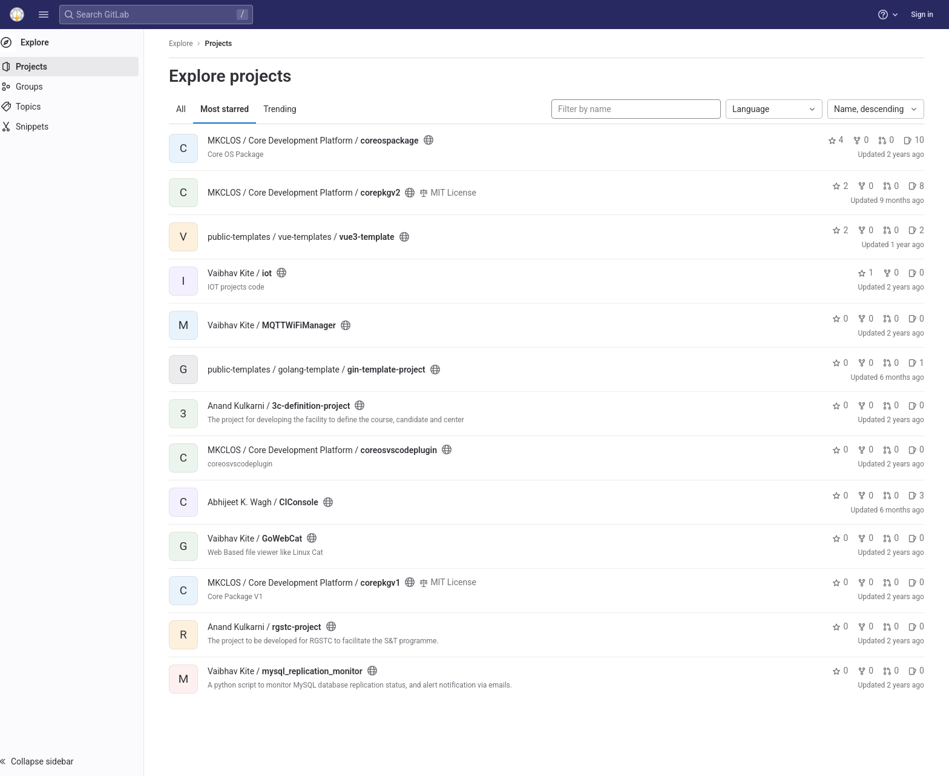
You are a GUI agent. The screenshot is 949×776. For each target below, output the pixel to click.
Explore (186, 43)
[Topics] (77, 106)
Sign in (922, 14)
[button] (43, 14)
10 (919, 140)
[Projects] (77, 66)
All (186, 109)
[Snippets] (77, 126)
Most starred (230, 109)
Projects (224, 43)
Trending (285, 109)
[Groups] (77, 86)
